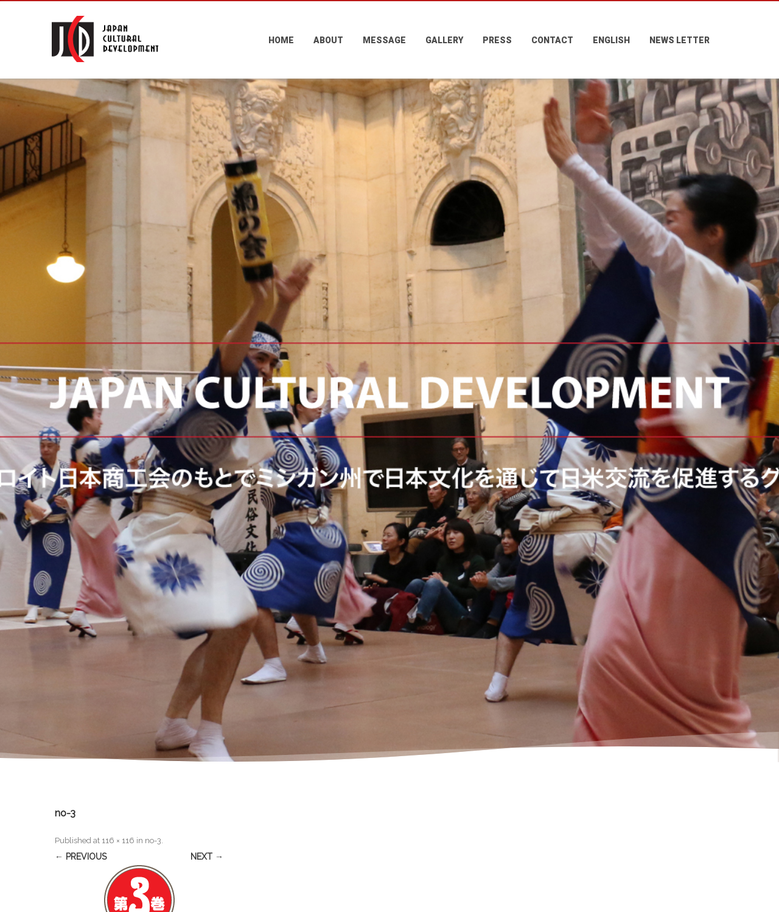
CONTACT (552, 40)
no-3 (153, 840)
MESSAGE (384, 40)
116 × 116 (118, 840)
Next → (206, 856)
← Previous (81, 856)
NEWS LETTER (679, 40)
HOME (281, 40)
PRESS (497, 40)
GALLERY (444, 40)
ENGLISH (611, 40)
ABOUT (328, 40)
